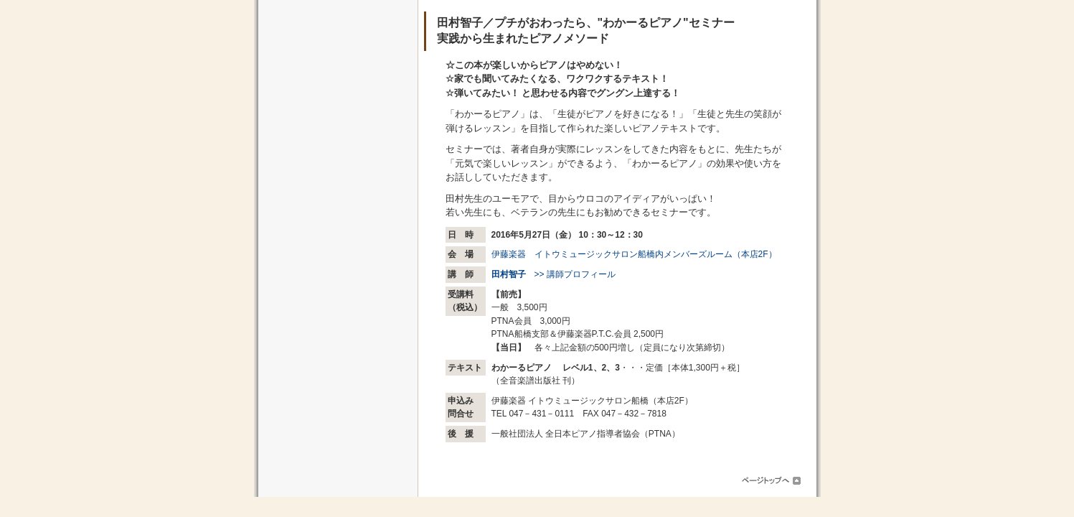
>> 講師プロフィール (553, 274)
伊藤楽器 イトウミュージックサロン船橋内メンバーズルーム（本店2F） (634, 254)
